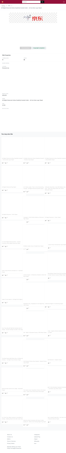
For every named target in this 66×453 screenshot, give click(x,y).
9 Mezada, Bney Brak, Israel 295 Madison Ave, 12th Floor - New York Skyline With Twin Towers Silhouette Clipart (54, 188)
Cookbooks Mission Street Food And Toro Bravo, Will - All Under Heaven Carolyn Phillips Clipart (54, 275)
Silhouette (36, 441)
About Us (9, 434)
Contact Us (10, 436)
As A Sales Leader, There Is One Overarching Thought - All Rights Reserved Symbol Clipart (32, 188)
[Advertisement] (33, 35)
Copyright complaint (38, 48)
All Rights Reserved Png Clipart (9, 186)
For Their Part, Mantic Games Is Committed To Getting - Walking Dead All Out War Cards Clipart (11, 419)
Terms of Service (11, 441)
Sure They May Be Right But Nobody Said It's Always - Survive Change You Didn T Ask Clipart (11, 329)
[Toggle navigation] (64, 2)
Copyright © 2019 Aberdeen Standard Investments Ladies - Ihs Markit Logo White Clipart (54, 388)
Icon (35, 443)
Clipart (35, 439)
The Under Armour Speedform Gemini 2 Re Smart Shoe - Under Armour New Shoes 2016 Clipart (33, 391)
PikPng (3, 5)
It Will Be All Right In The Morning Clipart (54, 303)
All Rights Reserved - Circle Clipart (9, 214)
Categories (37, 434)
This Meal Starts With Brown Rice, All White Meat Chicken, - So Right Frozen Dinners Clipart (10, 360)
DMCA (8, 439)
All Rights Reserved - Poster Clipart (53, 217)
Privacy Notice (10, 443)
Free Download (26, 48)
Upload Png (37, 436)
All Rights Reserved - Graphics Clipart (53, 359)
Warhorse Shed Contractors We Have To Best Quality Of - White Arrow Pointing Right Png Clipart (32, 422)
